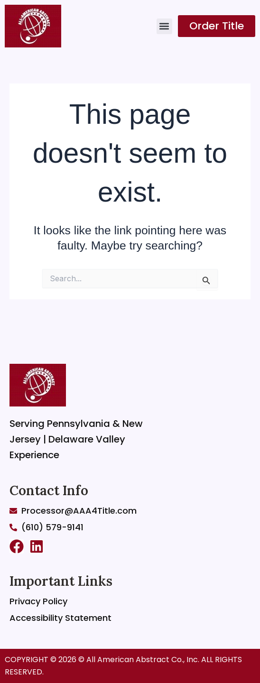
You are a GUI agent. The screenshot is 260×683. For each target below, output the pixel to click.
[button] (164, 26)
